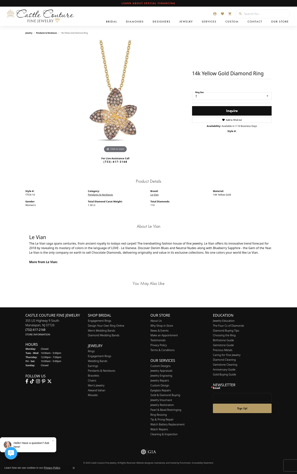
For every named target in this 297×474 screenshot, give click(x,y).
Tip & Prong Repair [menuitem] (162, 419)
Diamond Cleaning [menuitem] (224, 360)
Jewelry (186, 21)
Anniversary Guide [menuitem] (224, 369)
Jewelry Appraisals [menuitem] (161, 371)
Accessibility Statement (202, 462)
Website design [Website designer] (143, 462)
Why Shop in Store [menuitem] (161, 325)
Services (209, 21)
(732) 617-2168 (115, 161)
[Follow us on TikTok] (32, 381)
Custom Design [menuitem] (159, 385)
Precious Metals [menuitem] (222, 350)
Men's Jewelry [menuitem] (96, 385)
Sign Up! (242, 408)
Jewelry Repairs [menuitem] (159, 380)
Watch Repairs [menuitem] (159, 429)
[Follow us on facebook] (26, 381)
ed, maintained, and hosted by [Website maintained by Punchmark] (165, 462)
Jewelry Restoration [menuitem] (162, 405)
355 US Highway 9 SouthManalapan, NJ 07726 (42, 327)
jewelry (28, 33)
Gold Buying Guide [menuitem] (224, 374)
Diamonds (135, 21)
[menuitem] (148, 452)
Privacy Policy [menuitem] (158, 345)
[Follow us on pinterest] (43, 381)
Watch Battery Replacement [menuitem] (167, 424)
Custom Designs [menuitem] (160, 366)
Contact (255, 21)
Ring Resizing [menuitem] (158, 414)
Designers (161, 21)
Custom (232, 21)
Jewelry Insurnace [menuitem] (161, 400)
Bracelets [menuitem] (93, 375)
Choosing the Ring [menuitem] (224, 335)
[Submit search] (239, 13)
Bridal (111, 21)
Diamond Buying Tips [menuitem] (226, 330)
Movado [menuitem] (93, 395)
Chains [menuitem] (92, 380)
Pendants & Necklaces (46, 33)
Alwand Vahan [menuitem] (96, 390)
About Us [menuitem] (156, 320)
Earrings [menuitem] (93, 366)
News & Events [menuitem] (159, 330)
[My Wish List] (222, 14)
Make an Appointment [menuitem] (164, 335)
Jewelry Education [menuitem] (223, 320)
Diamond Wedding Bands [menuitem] (103, 335)
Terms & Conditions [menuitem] (162, 350)
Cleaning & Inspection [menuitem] (163, 434)
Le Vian (154, 194)
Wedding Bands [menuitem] (97, 361)
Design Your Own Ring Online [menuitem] (106, 325)
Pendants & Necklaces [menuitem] (101, 371)
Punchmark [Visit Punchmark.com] (185, 462)
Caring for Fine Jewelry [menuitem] (226, 355)
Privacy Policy (52, 467)
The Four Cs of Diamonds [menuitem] (228, 325)
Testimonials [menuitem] (158, 340)
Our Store (280, 21)
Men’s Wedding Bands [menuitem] (101, 330)
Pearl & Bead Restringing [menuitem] (165, 410)
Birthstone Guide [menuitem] (223, 340)
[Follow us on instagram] (38, 381)
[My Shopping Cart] (230, 14)
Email (216, 388)
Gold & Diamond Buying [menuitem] (165, 395)
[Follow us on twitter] (49, 381)
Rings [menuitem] (91, 351)
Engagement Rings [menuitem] (99, 320)
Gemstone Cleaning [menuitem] (225, 364)
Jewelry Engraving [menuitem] (161, 375)
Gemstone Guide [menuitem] (223, 345)
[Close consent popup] (74, 468)
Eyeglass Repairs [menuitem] (160, 390)
